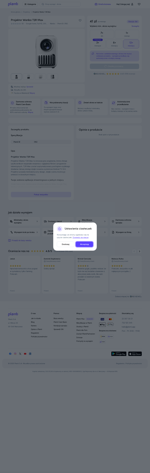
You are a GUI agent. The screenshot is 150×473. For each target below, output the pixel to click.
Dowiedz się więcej (80, 237)
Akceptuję (84, 244)
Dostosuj (65, 244)
